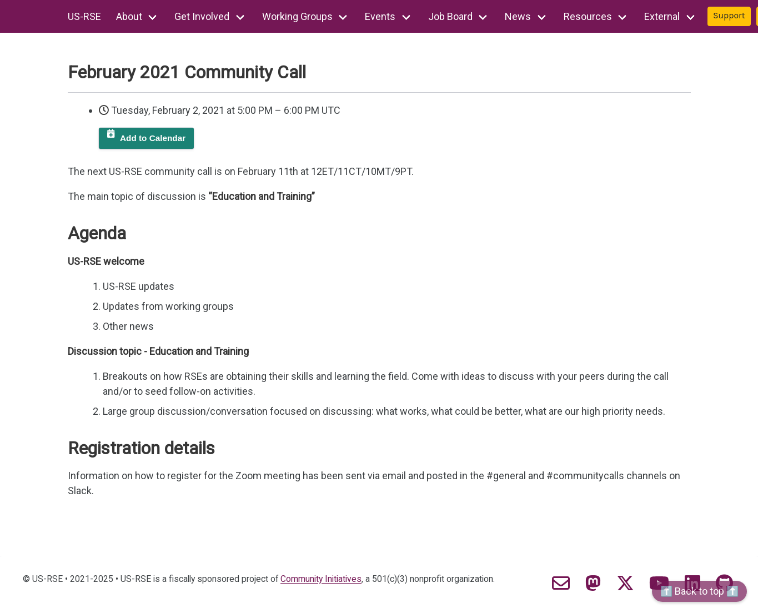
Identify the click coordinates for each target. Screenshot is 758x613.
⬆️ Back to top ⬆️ (699, 591)
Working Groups (297, 16)
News (518, 16)
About (129, 16)
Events (380, 16)
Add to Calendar (152, 138)
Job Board (450, 16)
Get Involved (201, 16)
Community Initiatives (321, 579)
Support (729, 16)
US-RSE (84, 16)
